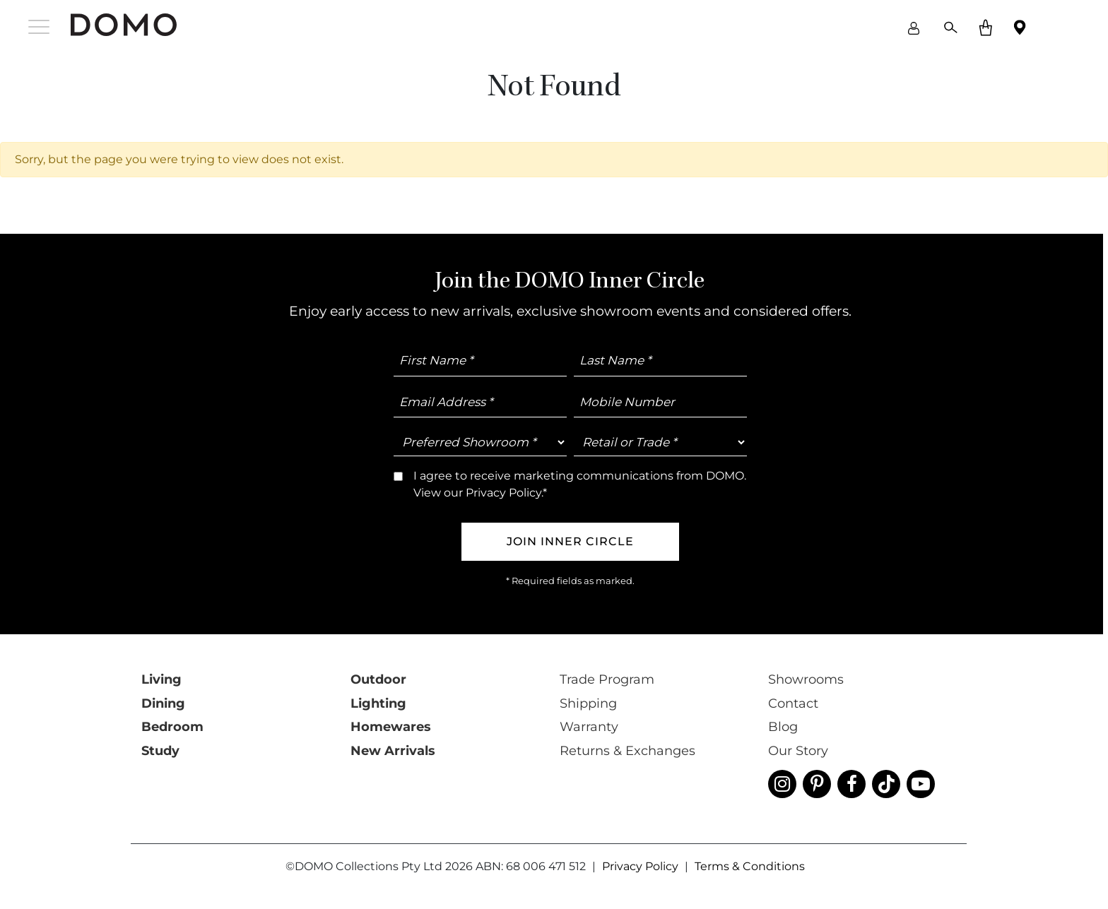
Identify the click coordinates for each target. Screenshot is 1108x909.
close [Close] (873, 82)
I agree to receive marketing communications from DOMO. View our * (690, 567)
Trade (711, 527)
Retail (653, 527)
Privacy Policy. (592, 572)
